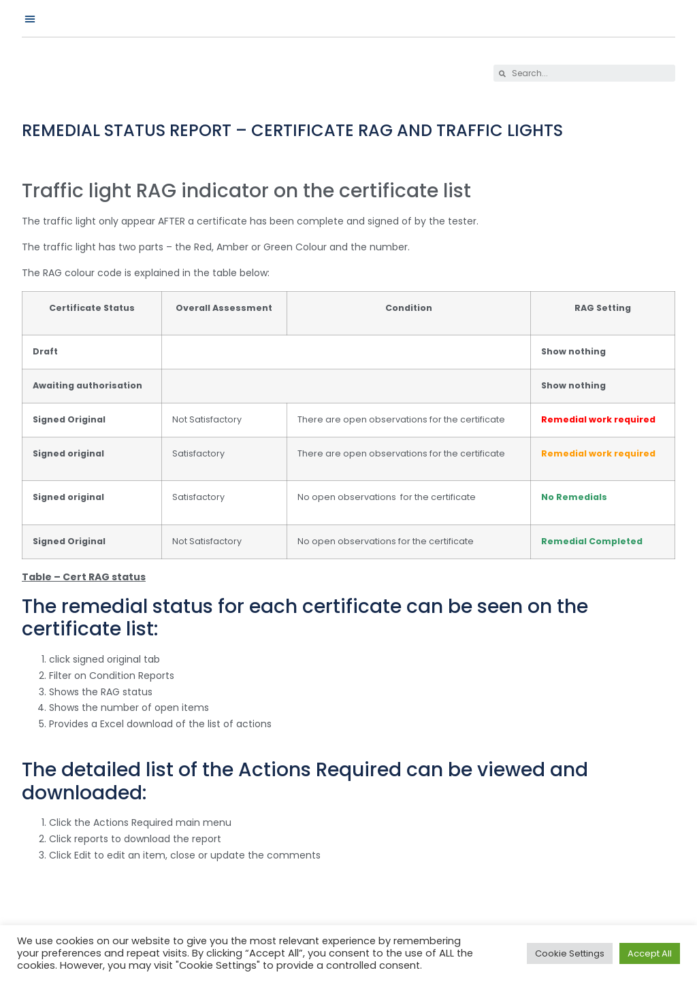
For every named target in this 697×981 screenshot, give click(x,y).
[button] (30, 18)
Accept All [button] (650, 953)
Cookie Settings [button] (569, 953)
